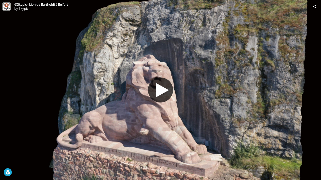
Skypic (23, 8)
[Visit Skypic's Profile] (7, 6)
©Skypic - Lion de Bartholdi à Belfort (41, 4)
